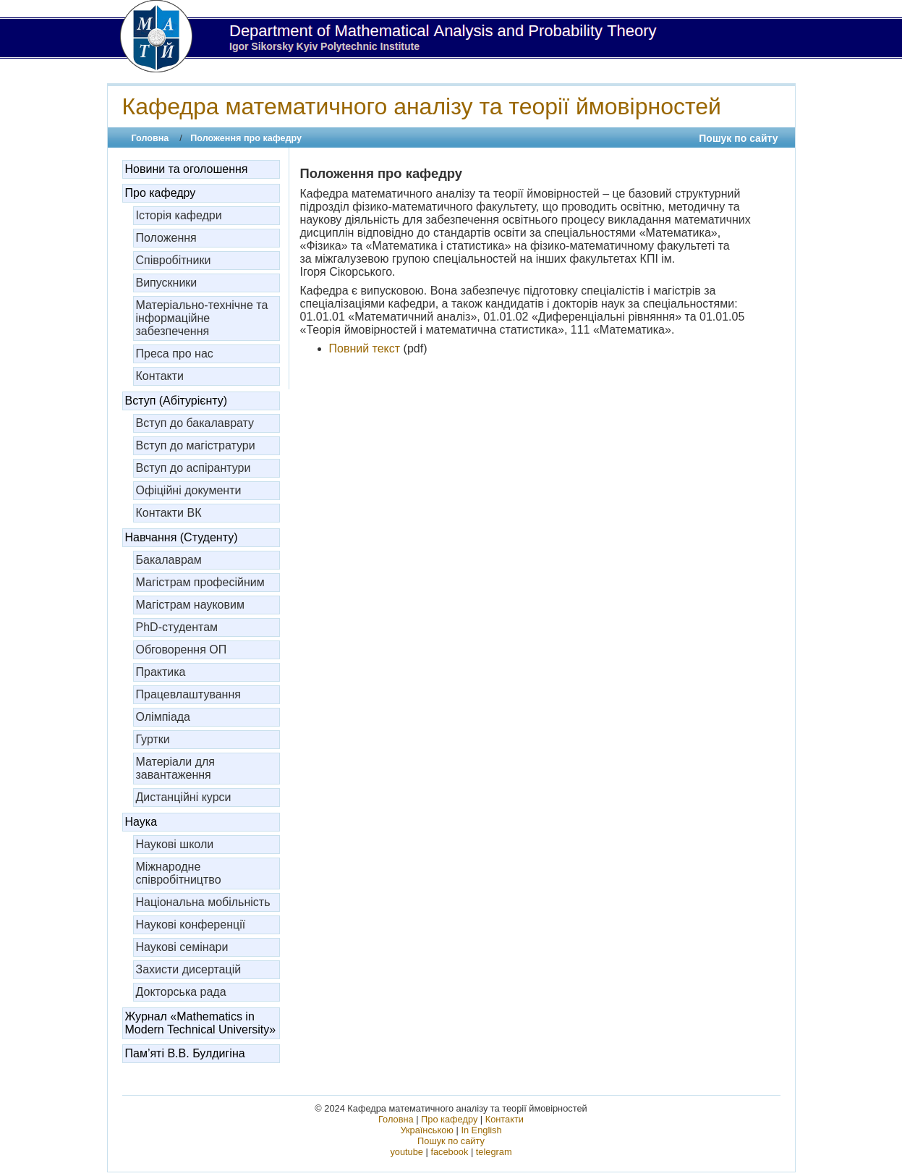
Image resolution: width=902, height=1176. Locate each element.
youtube (406, 1151)
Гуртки (153, 739)
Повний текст (365, 348)
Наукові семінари (182, 947)
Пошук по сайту (738, 138)
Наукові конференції (191, 924)
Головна (150, 138)
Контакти (160, 376)
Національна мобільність (203, 902)
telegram (494, 1151)
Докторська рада (181, 992)
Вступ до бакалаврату (195, 423)
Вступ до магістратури (195, 445)
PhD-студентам (177, 627)
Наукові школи (175, 844)
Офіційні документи (189, 490)
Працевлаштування (188, 694)
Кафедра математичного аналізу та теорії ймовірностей (421, 106)
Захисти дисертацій (189, 969)
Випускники (166, 282)
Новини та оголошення (186, 169)
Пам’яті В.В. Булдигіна (185, 1053)
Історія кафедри (179, 215)
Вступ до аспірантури (193, 468)
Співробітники (173, 260)
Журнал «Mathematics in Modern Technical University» (200, 1023)
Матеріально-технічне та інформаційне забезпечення (202, 318)
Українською (427, 1130)
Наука (141, 822)
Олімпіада (163, 717)
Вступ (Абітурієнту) (176, 400)
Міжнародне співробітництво (178, 873)
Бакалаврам (169, 560)
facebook (449, 1151)
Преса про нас (174, 353)
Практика (161, 672)
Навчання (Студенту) (181, 537)
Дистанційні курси (183, 797)
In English (481, 1130)
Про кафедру (160, 193)
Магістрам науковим (190, 604)
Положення (166, 238)
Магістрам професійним (200, 582)
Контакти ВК (169, 513)
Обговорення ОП (181, 649)
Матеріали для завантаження (176, 768)
